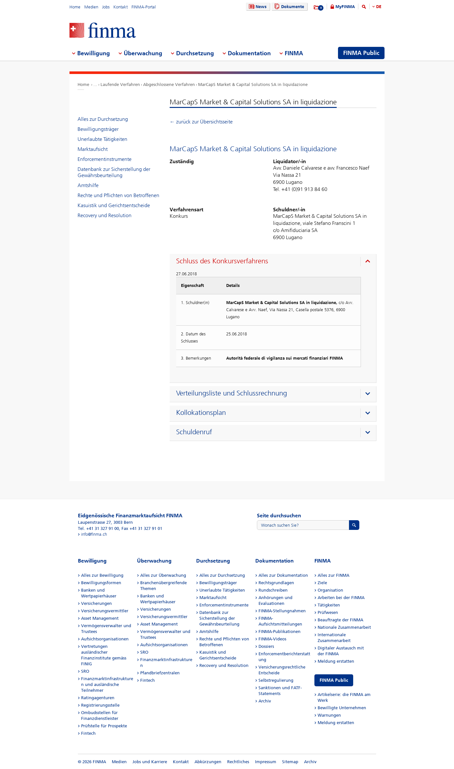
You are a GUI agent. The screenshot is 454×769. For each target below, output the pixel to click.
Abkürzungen (208, 761)
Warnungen (329, 715)
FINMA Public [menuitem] (361, 53)
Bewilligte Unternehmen (342, 707)
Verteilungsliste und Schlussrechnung (231, 393)
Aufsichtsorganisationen (105, 639)
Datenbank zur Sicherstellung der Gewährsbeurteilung (114, 172)
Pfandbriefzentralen (160, 672)
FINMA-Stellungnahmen (282, 610)
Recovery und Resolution (105, 215)
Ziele (322, 582)
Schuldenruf (194, 432)
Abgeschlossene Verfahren (169, 84)
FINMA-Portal (144, 7)
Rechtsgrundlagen (276, 582)
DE (378, 6)
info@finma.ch (94, 534)
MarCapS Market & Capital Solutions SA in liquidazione (253, 84)
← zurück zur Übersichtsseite (201, 122)
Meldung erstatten (336, 661)
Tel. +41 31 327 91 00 (98, 528)
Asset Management (100, 618)
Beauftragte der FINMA (340, 619)
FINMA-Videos (272, 639)
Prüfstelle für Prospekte (104, 725)
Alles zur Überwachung (163, 575)
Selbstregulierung (276, 680)
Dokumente (288, 6)
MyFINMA (345, 6)
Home (74, 7)
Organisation (330, 590)
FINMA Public (334, 680)
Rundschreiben (273, 590)
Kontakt (120, 7)
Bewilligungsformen (101, 582)
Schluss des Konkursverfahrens (222, 261)
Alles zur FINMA (333, 575)
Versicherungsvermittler (104, 610)
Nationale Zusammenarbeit (344, 627)
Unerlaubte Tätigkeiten (102, 139)
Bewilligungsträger (98, 129)
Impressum (265, 761)
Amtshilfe (88, 185)
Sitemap (290, 761)
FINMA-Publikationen (280, 631)
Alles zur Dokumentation (283, 575)
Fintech (88, 733)
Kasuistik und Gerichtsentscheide (114, 205)
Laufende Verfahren (120, 84)
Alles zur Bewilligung (102, 575)
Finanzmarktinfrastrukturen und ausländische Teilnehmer (107, 684)
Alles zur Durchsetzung (103, 119)
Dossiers (266, 646)
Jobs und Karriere (149, 761)
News (257, 6)
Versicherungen (96, 603)
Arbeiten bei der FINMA (341, 597)
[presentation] (274, 262)
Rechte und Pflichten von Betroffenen (118, 195)
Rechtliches (238, 761)
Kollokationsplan (201, 412)
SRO (85, 671)
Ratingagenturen (97, 697)
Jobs (106, 7)
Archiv (265, 701)
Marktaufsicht (93, 149)
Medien (91, 7)
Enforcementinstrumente (105, 159)
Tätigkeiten (329, 605)
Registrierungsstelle (100, 705)
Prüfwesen (328, 612)
